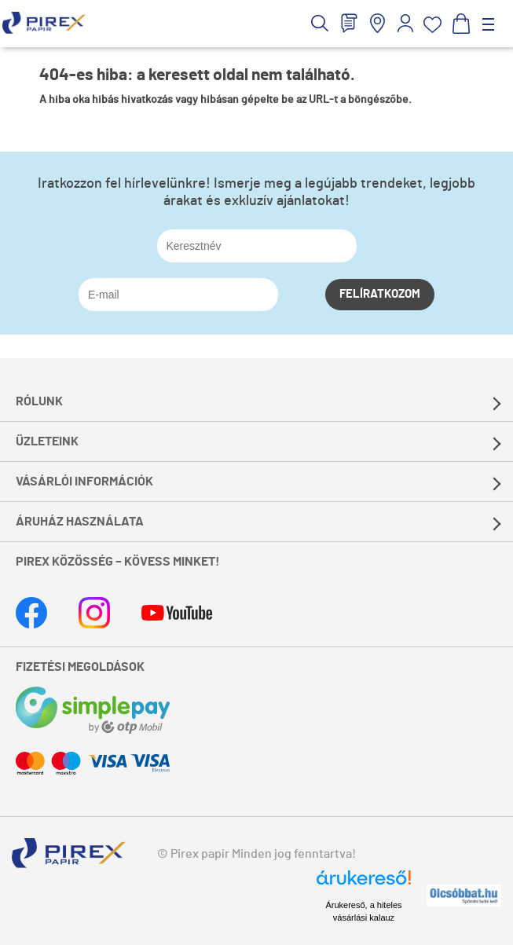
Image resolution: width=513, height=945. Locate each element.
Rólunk (39, 401)
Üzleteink (47, 441)
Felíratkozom (379, 294)
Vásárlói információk (84, 481)
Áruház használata (80, 521)
